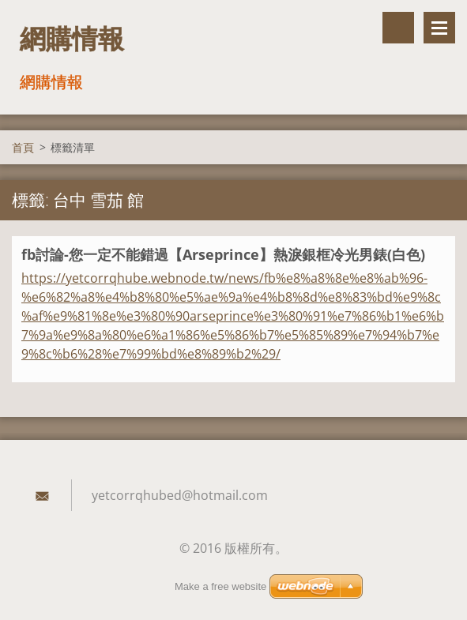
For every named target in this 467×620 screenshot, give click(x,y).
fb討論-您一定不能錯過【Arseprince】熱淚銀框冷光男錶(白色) (223, 254)
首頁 (23, 147)
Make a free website (220, 586)
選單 (439, 27)
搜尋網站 (398, 27)
